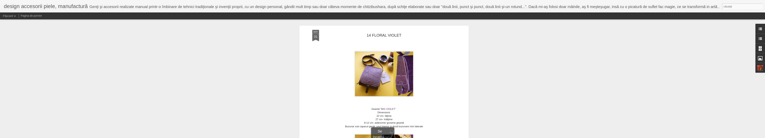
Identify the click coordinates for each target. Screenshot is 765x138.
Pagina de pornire (31, 15)
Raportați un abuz (406, 136)
